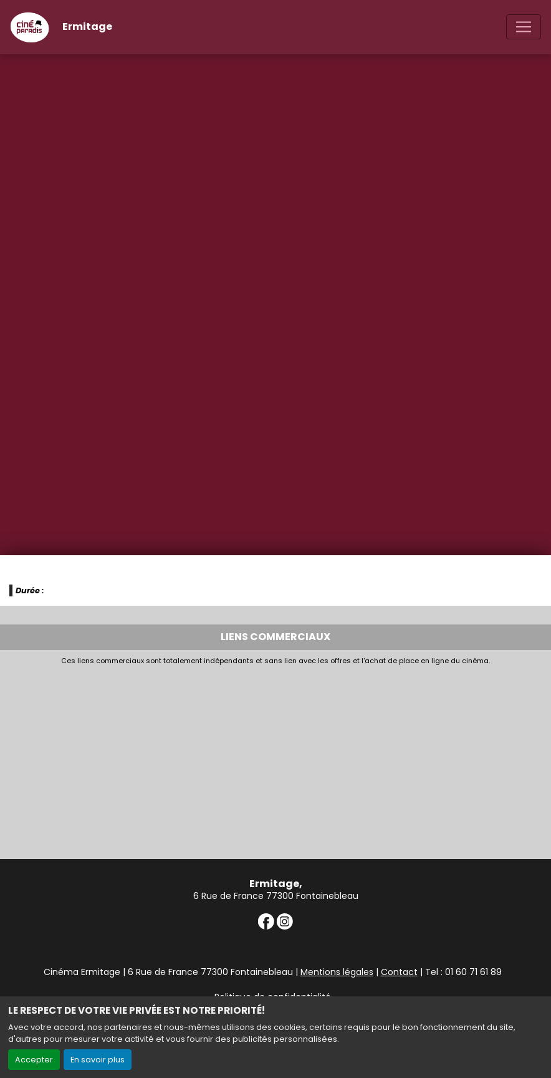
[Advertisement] (275, 758)
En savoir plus (97, 1059)
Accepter (34, 1059)
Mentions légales (336, 972)
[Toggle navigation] (523, 26)
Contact (399, 972)
